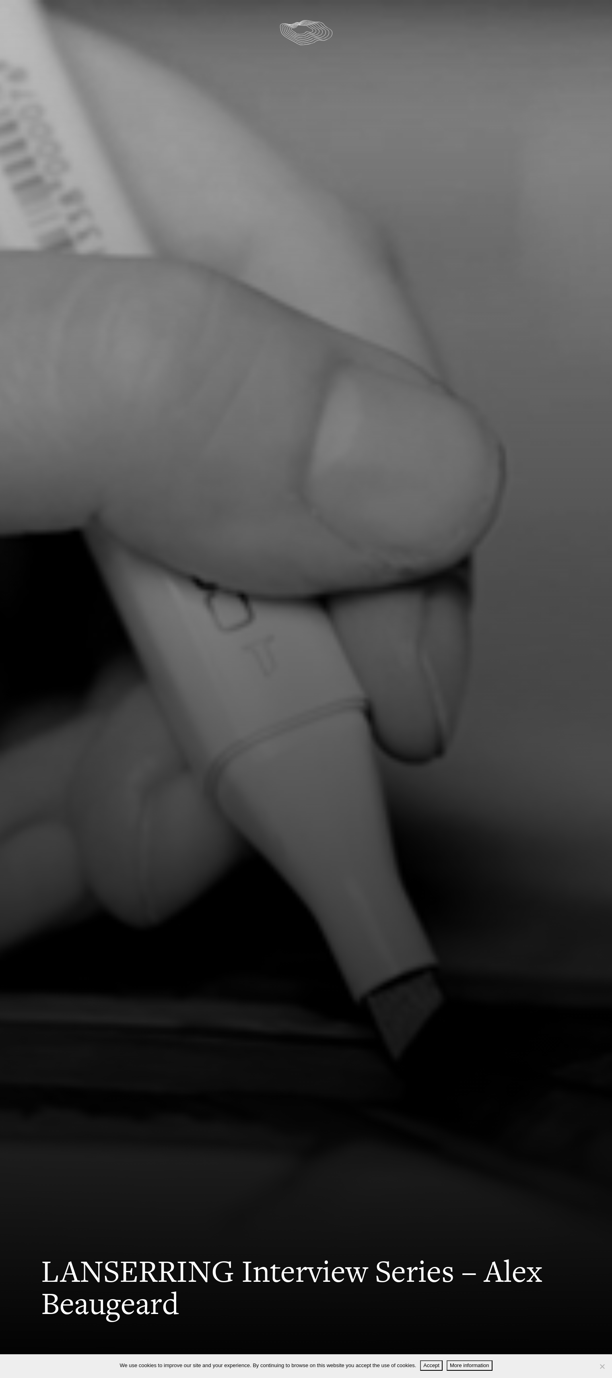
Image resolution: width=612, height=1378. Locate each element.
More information (469, 1365)
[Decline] (602, 1366)
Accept (431, 1365)
